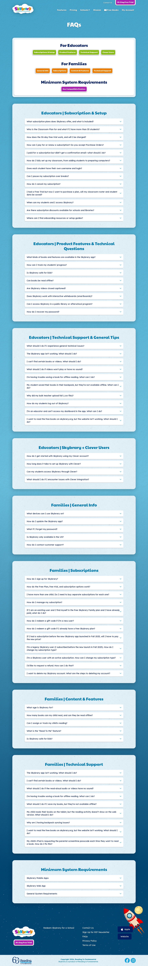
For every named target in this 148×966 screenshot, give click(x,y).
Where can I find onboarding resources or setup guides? (55, 218)
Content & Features (80, 70)
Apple (127, 929)
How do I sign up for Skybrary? (42, 579)
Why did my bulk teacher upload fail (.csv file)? (50, 395)
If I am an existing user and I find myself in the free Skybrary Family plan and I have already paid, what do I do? (73, 611)
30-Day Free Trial (24, 942)
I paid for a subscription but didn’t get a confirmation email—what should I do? (66, 152)
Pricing (73, 10)
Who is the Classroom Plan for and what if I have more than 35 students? (63, 129)
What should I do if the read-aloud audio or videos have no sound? (60, 788)
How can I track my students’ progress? (47, 265)
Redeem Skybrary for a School (58, 928)
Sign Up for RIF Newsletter (95, 932)
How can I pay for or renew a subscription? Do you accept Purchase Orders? (65, 145)
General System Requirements (42, 893)
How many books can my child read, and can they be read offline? (60, 715)
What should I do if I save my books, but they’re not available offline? (62, 804)
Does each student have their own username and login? (54, 168)
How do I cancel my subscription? (43, 184)
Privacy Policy (89, 940)
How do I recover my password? (43, 311)
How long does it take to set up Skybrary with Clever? (54, 464)
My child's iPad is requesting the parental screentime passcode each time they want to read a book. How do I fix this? (73, 842)
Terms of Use (88, 945)
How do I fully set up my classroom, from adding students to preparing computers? (68, 160)
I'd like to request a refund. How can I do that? (50, 665)
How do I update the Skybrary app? (45, 521)
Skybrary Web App (36, 886)
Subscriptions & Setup (44, 52)
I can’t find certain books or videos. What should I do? (54, 361)
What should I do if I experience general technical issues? (55, 346)
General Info (43, 70)
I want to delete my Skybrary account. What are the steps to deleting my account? (68, 673)
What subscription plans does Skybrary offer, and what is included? (60, 121)
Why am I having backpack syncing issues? (48, 822)
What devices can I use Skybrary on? (45, 513)
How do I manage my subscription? (44, 602)
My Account (128, 10)
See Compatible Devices (74, 89)
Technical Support (89, 52)
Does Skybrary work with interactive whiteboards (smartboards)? (59, 296)
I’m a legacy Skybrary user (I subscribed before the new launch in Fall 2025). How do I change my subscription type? (70, 648)
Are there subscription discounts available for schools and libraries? (60, 210)
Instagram (133, 960)
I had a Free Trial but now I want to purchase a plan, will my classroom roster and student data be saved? (72, 193)
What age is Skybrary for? (40, 707)
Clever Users (108, 52)
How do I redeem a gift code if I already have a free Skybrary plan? (61, 628)
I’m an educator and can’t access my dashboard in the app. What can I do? (64, 411)
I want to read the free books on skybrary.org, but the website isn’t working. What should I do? (72, 420)
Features (61, 10)
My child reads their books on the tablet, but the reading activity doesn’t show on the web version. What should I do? (71, 813)
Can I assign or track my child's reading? (47, 723)
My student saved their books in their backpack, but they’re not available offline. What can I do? (73, 386)
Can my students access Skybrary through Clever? (52, 471)
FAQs (85, 936)
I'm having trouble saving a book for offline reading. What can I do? (61, 377)
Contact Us (107, 3)
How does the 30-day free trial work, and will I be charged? (56, 137)
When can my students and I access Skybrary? (50, 202)
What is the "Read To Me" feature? (44, 731)
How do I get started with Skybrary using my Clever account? (58, 456)
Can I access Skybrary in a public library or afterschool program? (59, 304)
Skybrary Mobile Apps (38, 878)
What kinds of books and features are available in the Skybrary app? (61, 257)
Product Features (68, 52)
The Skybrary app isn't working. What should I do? (52, 353)
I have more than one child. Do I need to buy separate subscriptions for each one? (68, 594)
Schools (84, 10)
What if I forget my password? (42, 529)
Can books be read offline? (40, 280)
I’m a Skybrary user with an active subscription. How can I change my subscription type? (71, 657)
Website (125, 936)
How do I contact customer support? (45, 544)
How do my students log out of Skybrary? (48, 403)
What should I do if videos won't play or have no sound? (55, 369)
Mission (97, 10)
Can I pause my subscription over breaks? (48, 176)
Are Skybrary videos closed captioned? (46, 288)
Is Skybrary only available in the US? (45, 537)
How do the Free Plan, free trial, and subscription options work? (58, 586)
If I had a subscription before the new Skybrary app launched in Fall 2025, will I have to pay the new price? (72, 638)
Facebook (127, 960)
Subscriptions (59, 70)
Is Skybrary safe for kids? (39, 272)
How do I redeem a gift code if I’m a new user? (50, 620)
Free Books (113, 10)
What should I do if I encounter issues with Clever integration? (58, 479)
